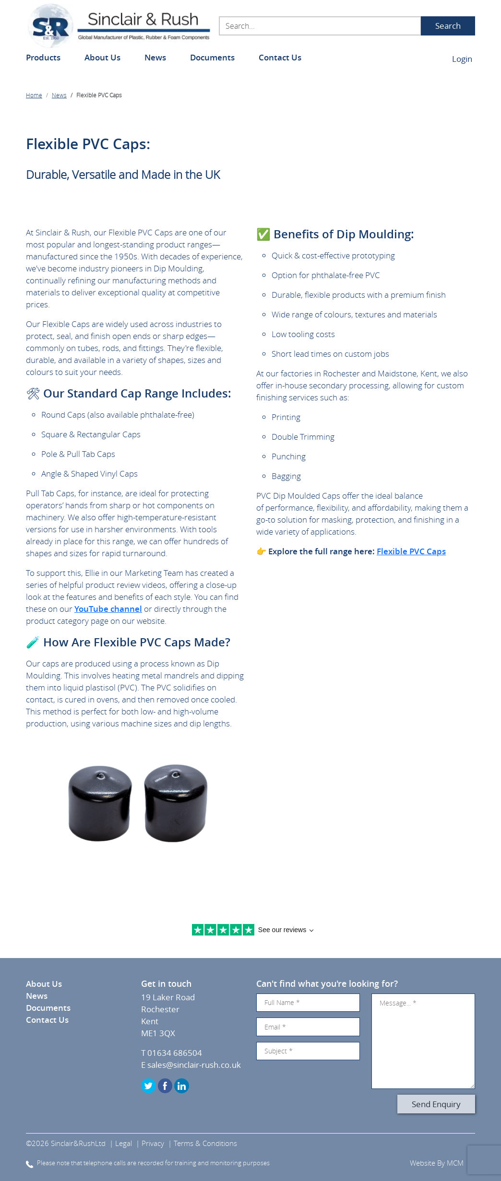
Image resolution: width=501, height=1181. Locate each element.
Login (462, 58)
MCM (455, 1163)
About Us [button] (102, 57)
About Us (44, 983)
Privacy (153, 1143)
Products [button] (43, 57)
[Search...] (320, 25)
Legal (123, 1143)
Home (34, 95)
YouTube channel (108, 608)
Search (448, 25)
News (155, 57)
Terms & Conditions (205, 1143)
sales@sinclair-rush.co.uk (194, 1064)
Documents (212, 57)
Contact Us (280, 57)
